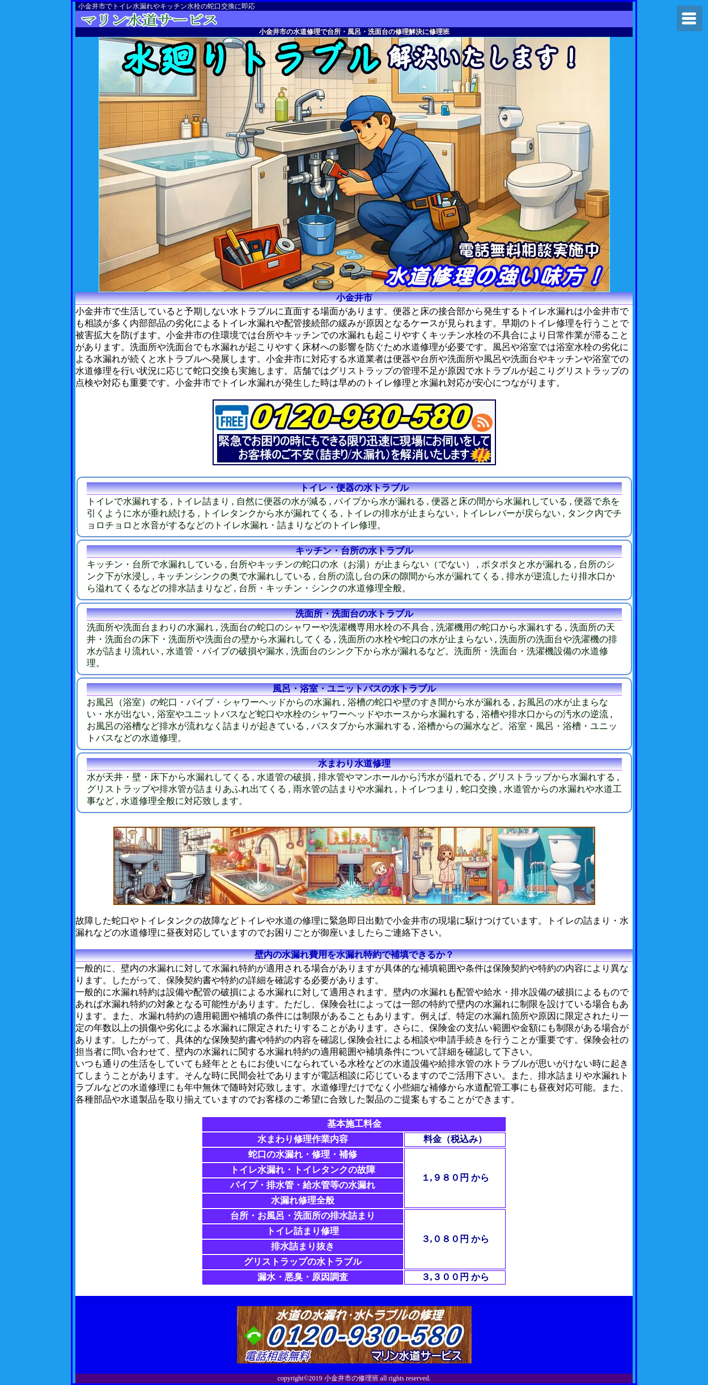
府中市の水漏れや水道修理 (165, 19)
